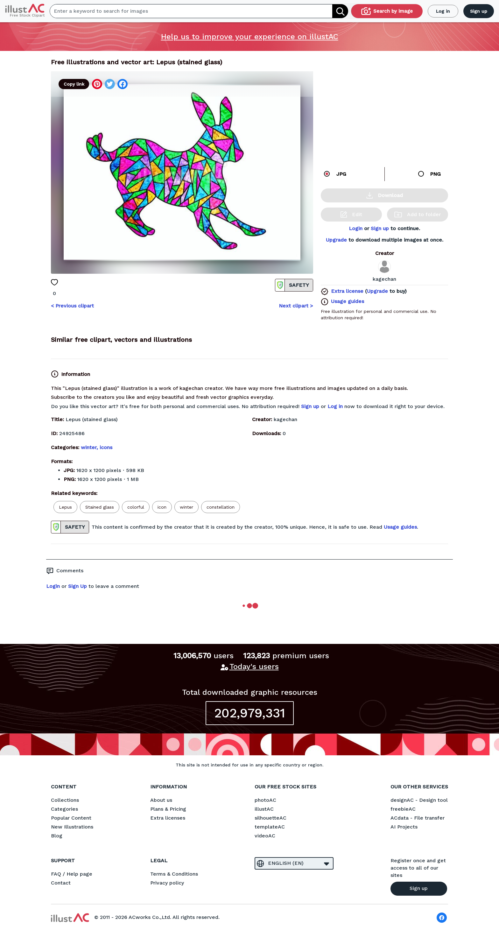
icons (106, 447)
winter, (90, 447)
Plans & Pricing (168, 809)
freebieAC (403, 809)
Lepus (65, 507)
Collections (65, 800)
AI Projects (404, 827)
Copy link (74, 84)
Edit (351, 214)
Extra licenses (167, 818)
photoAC (265, 800)
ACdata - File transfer (417, 818)
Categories (64, 809)
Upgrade (336, 240)
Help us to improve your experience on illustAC (249, 36)
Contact (61, 883)
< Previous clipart (72, 306)
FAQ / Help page (71, 874)
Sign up (478, 11)
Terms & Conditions (174, 874)
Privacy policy (167, 883)
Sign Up (77, 586)
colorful (135, 507)
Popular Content (71, 818)
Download (384, 195)
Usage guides (347, 301)
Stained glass (99, 507)
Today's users (254, 666)
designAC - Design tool (419, 800)
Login (355, 228)
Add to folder (417, 214)
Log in (443, 11)
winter (186, 507)
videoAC (265, 836)
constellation (221, 507)
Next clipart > (296, 306)
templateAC (270, 827)
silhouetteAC (270, 818)
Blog (56, 836)
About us (161, 800)
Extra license (347, 291)
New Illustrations (72, 827)
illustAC (264, 809)
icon (162, 507)
